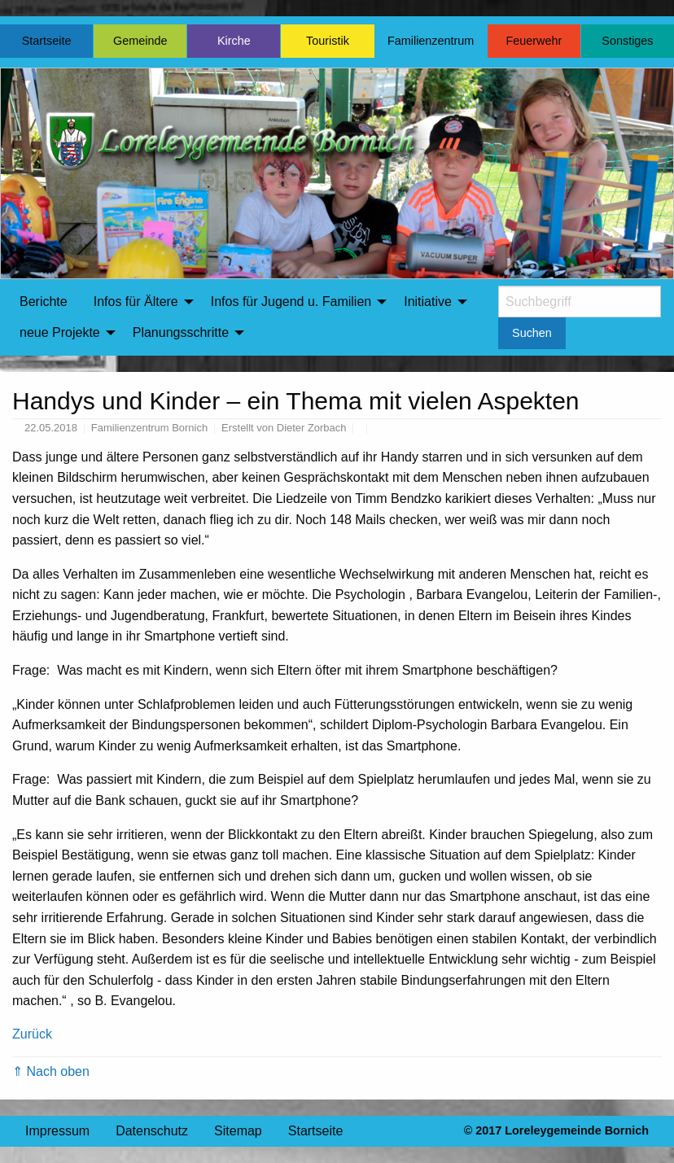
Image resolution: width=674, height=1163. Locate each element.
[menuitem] (44, 301)
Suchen (532, 332)
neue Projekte (60, 332)
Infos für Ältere (136, 301)
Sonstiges (627, 40)
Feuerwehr (533, 40)
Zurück (32, 1034)
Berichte (44, 301)
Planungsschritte (181, 332)
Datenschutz (152, 1131)
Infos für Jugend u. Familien (291, 301)
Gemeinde (140, 40)
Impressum (57, 1131)
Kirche (234, 40)
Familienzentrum (430, 40)
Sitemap (238, 1131)
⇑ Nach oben (51, 1071)
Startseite (47, 40)
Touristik (327, 40)
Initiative (428, 301)
